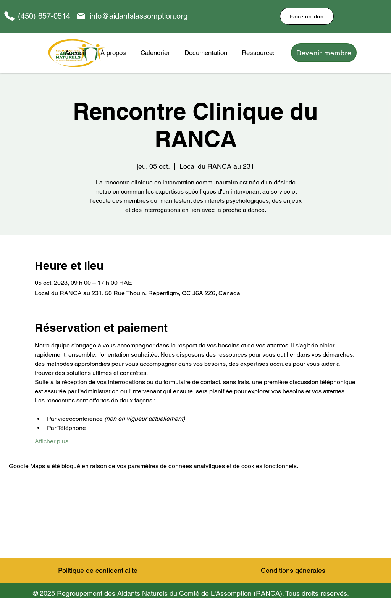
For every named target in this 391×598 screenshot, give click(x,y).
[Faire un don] (307, 16)
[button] (205, 52)
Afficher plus (51, 441)
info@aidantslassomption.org (138, 16)
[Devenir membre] (324, 52)
